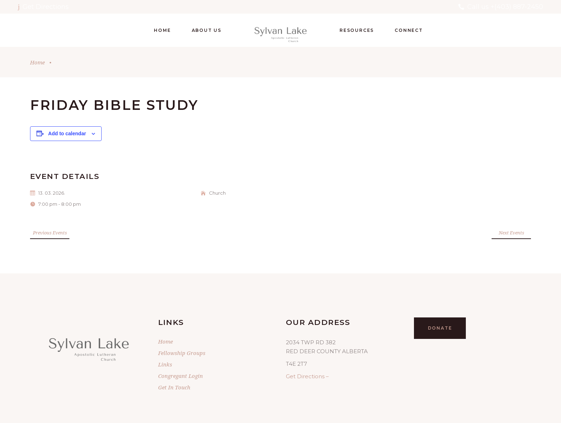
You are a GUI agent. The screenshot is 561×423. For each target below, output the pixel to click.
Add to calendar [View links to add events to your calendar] (67, 133)
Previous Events (50, 232)
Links (165, 364)
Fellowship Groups (181, 352)
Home (37, 62)
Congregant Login (180, 375)
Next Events (511, 232)
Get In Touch (174, 387)
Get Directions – (307, 376)
